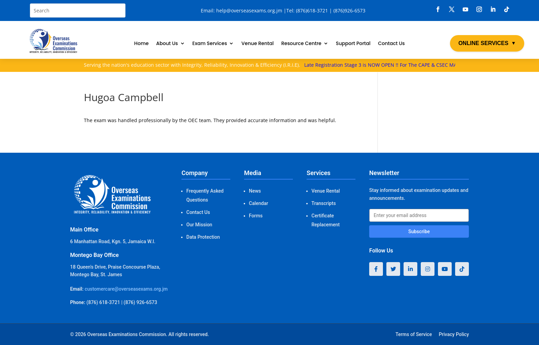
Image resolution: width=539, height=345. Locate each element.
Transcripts (323, 203)
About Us (167, 44)
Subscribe (419, 231)
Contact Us (391, 44)
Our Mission (199, 224)
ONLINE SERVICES (487, 43)
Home (141, 44)
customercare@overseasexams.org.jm (126, 289)
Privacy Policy (454, 334)
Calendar (258, 203)
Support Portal (353, 44)
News (255, 191)
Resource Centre (301, 44)
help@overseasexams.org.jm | (251, 10)
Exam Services (209, 44)
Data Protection (203, 237)
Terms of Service (413, 334)
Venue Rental (257, 44)
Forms (256, 215)
